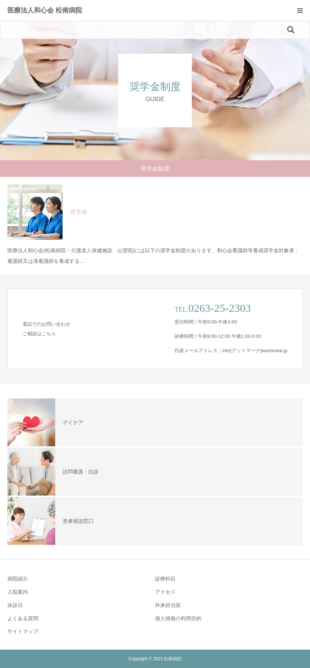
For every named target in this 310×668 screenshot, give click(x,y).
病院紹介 (17, 579)
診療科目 (165, 579)
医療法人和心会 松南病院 (44, 10)
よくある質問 (22, 618)
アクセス (165, 592)
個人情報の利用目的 (178, 618)
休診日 (15, 605)
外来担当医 (168, 605)
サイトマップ (22, 631)
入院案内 (17, 592)
